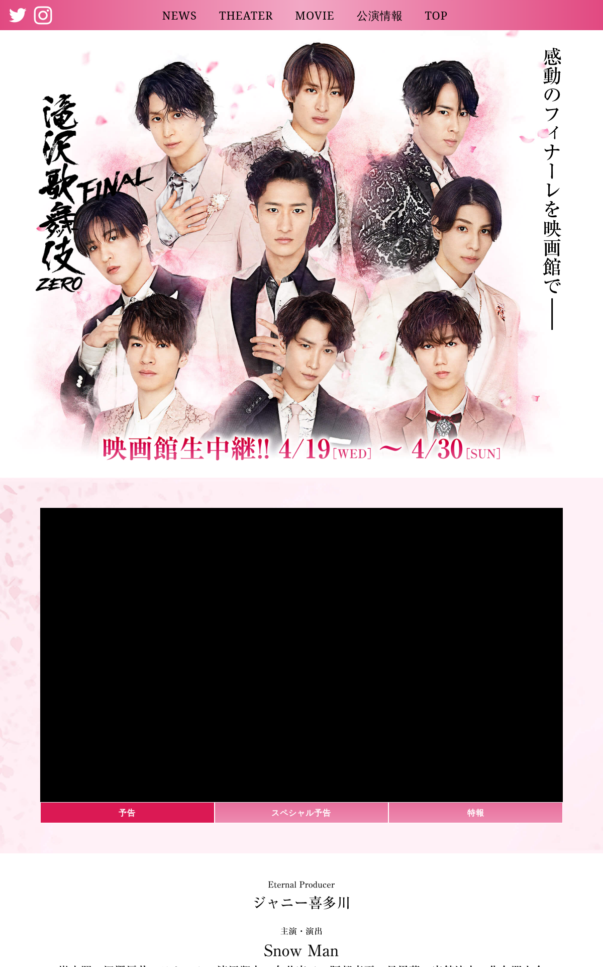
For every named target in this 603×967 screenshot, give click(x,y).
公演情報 (380, 15)
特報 (475, 812)
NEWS (179, 15)
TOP (436, 15)
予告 (127, 812)
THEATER (246, 15)
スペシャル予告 (301, 812)
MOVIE (314, 15)
